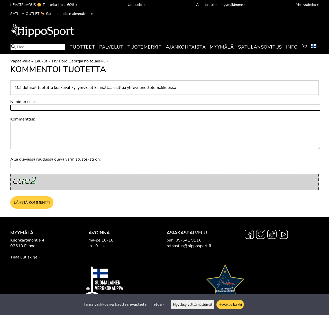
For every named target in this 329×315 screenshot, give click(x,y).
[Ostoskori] (304, 47)
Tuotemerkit (144, 47)
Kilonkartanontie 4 (27, 240)
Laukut (42, 61)
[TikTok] (272, 235)
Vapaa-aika (21, 61)
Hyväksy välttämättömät (192, 304)
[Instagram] (260, 235)
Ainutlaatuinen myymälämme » (220, 4)
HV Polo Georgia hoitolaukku (80, 61)
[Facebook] (249, 235)
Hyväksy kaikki (230, 304)
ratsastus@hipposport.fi (189, 246)
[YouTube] (283, 235)
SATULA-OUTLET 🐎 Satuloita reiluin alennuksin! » (51, 13)
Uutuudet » (136, 4)
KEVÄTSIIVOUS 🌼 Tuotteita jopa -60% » (43, 4)
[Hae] (38, 47)
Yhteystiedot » (307, 4)
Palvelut (111, 47)
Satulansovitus (260, 47)
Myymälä (222, 47)
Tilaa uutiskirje (24, 257)
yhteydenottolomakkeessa (151, 87)
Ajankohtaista (186, 47)
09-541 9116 (189, 240)
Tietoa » (157, 304)
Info (292, 47)
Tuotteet (82, 47)
